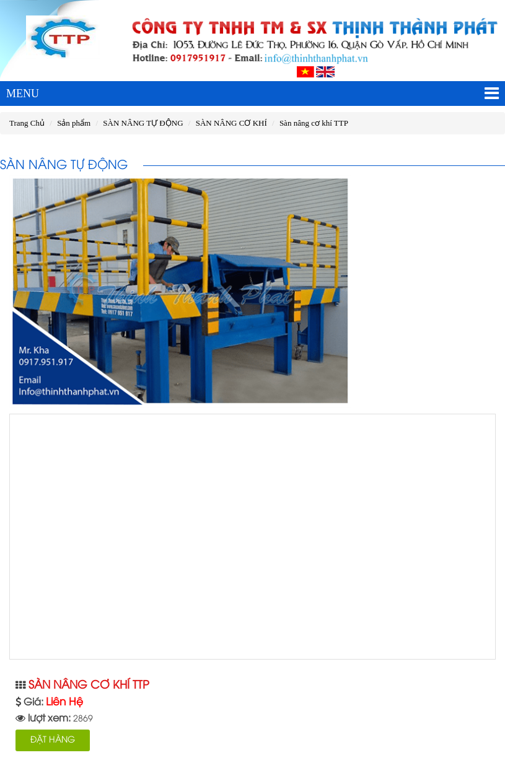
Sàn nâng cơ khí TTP (313, 123)
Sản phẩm (73, 123)
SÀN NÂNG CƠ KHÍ (231, 123)
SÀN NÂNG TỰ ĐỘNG (143, 123)
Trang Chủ (27, 123)
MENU (252, 93)
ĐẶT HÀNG (52, 740)
